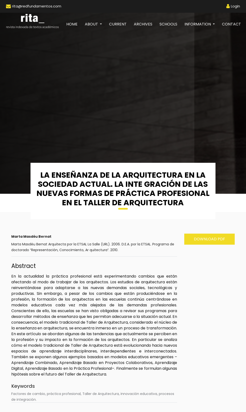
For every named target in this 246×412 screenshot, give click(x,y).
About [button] (92, 24)
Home (73, 24)
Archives (143, 24)
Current (118, 24)
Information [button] (198, 24)
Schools (168, 24)
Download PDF (209, 239)
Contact (231, 24)
